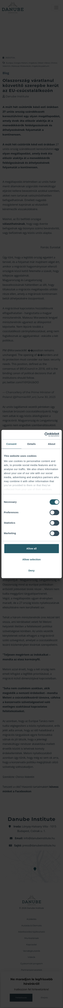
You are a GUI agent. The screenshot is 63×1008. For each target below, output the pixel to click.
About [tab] (51, 443)
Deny (31, 570)
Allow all (31, 548)
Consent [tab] (11, 443)
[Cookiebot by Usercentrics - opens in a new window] (45, 434)
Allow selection (31, 559)
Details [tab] (31, 443)
